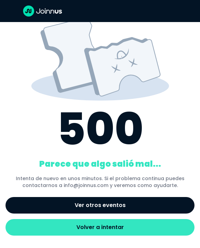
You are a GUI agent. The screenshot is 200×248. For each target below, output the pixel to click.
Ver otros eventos (100, 205)
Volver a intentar (100, 227)
